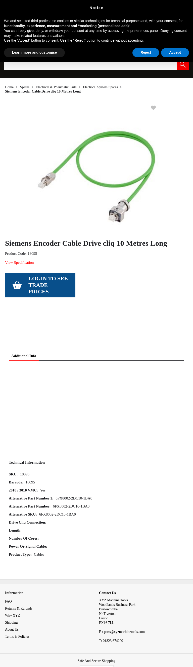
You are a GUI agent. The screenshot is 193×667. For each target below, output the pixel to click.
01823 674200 (111, 604)
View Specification (19, 263)
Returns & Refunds (18, 572)
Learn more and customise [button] (34, 52)
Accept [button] (175, 52)
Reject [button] (145, 52)
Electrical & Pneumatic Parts (56, 87)
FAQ (8, 565)
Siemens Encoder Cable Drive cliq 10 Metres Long (43, 91)
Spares (24, 87)
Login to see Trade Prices (48, 285)
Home (9, 87)
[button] (183, 64)
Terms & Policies (17, 600)
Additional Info (23, 319)
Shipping (11, 586)
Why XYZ (12, 579)
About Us (12, 593)
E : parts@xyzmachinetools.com (122, 595)
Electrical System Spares (100, 87)
